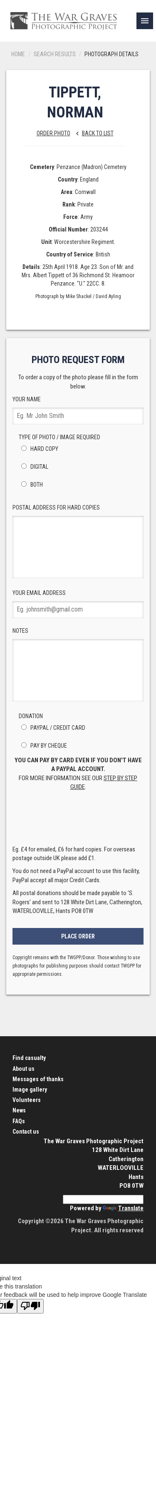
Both (31, 484)
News (19, 1110)
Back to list (93, 133)
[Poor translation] (30, 1306)
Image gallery (29, 1089)
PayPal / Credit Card (52, 727)
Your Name (78, 410)
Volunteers (26, 1100)
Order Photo (53, 133)
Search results (55, 54)
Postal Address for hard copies (78, 541)
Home (18, 54)
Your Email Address (78, 604)
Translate (123, 1208)
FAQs (18, 1121)
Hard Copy (38, 448)
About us (23, 1068)
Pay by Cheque (43, 745)
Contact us (25, 1131)
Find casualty (29, 1058)
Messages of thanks (38, 1079)
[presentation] (78, 820)
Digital (33, 466)
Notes (78, 664)
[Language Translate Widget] (103, 1199)
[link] (144, 20)
